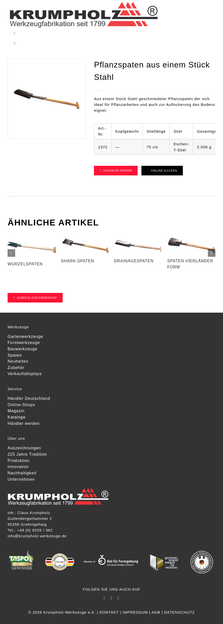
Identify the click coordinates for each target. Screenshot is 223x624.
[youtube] (118, 598)
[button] (11, 253)
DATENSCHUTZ (179, 612)
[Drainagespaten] (138, 237)
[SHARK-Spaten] (85, 237)
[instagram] (112, 598)
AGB (156, 612)
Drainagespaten (134, 261)
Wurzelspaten (25, 264)
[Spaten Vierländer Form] (191, 237)
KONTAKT (109, 612)
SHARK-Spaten (77, 261)
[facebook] (105, 598)
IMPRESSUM (135, 612)
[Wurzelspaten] (32, 237)
